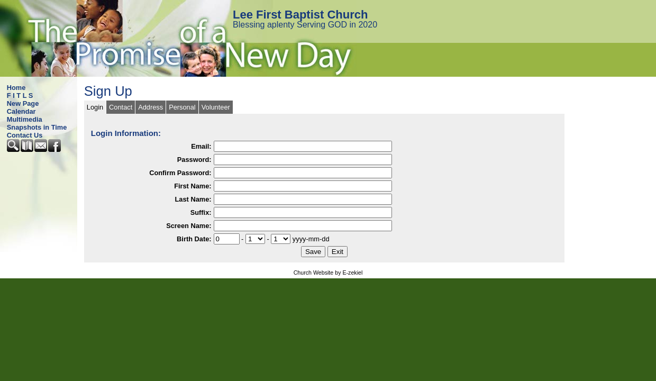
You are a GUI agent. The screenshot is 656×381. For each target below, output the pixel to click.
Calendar (21, 111)
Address (150, 107)
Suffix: (201, 212)
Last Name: (193, 199)
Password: (194, 160)
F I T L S (20, 95)
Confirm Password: (180, 173)
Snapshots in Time (37, 127)
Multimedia (24, 119)
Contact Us (25, 135)
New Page (23, 103)
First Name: (192, 186)
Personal (182, 107)
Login (95, 107)
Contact (120, 107)
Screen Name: (188, 226)
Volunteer (216, 107)
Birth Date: (194, 239)
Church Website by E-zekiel (328, 272)
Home (16, 88)
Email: (201, 146)
